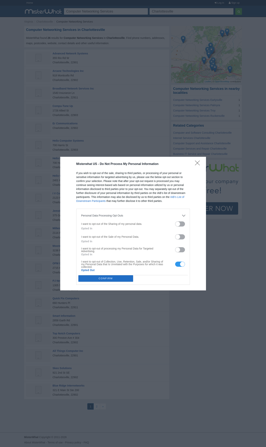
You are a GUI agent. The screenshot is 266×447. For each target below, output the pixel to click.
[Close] (198, 164)
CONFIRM (106, 278)
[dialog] (133, 223)
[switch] (180, 223)
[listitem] (133, 215)
